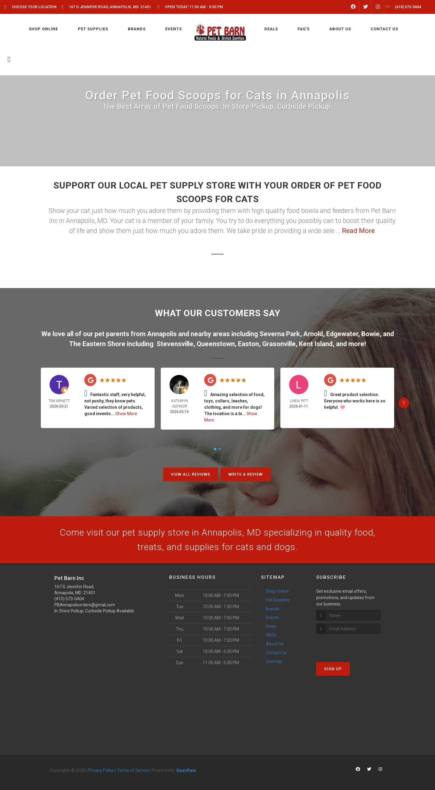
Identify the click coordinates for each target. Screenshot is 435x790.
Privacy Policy (101, 770)
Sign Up (333, 669)
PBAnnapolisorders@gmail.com (84, 604)
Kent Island (316, 344)
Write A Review (245, 474)
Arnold (313, 334)
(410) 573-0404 (69, 598)
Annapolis (162, 334)
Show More (126, 413)
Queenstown (216, 344)
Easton (248, 344)
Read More (358, 230)
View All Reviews (190, 474)
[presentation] (348, 645)
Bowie (370, 334)
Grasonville (279, 344)
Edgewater (342, 334)
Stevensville (174, 344)
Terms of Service (133, 770)
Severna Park (279, 334)
